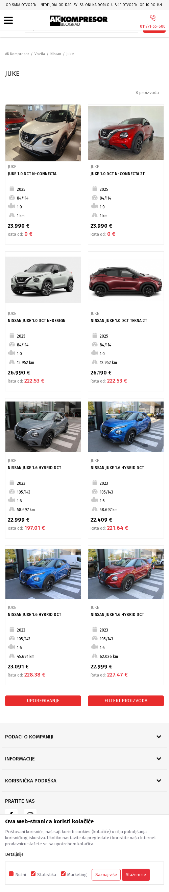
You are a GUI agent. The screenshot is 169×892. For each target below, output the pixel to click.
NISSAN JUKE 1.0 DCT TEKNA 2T (119, 320)
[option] (84, 5)
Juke (12, 166)
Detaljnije (14, 854)
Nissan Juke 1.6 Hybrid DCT (34, 467)
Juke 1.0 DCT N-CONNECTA (32, 173)
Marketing (77, 874)
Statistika (46, 874)
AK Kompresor (17, 54)
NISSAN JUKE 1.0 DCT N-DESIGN (37, 320)
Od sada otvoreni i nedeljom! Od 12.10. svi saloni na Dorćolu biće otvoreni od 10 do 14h (84, 5)
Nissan (55, 54)
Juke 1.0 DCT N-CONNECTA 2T (118, 173)
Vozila (39, 54)
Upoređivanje (43, 701)
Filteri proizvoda (125, 701)
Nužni (20, 874)
